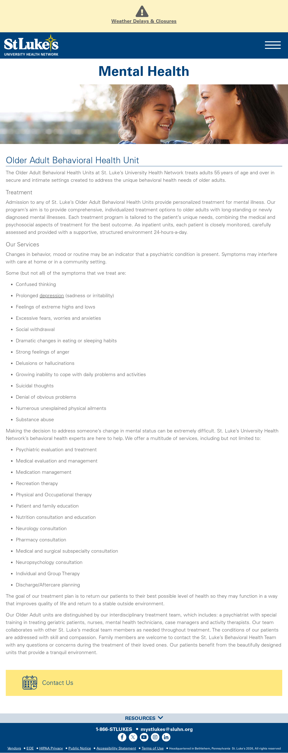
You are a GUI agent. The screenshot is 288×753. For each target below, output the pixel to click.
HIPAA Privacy (51, 748)
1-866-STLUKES (113, 729)
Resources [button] (144, 718)
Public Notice (79, 748)
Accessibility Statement (116, 748)
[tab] (144, 718)
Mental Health (144, 71)
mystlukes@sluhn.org (167, 729)
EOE (30, 748)
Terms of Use (153, 748)
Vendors (14, 748)
